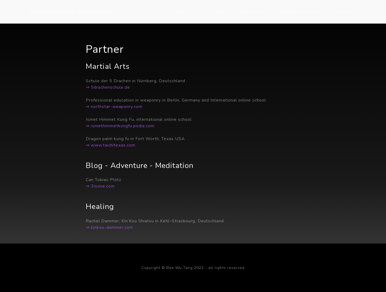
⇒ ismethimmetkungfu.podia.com (120, 126)
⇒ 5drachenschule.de (108, 87)
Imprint (178, 12)
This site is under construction (70, 11)
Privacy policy (212, 12)
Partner (343, 12)
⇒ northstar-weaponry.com (114, 107)
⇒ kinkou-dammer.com (109, 227)
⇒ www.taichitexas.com (110, 145)
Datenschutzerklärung (299, 12)
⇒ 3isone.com (100, 186)
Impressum (251, 12)
